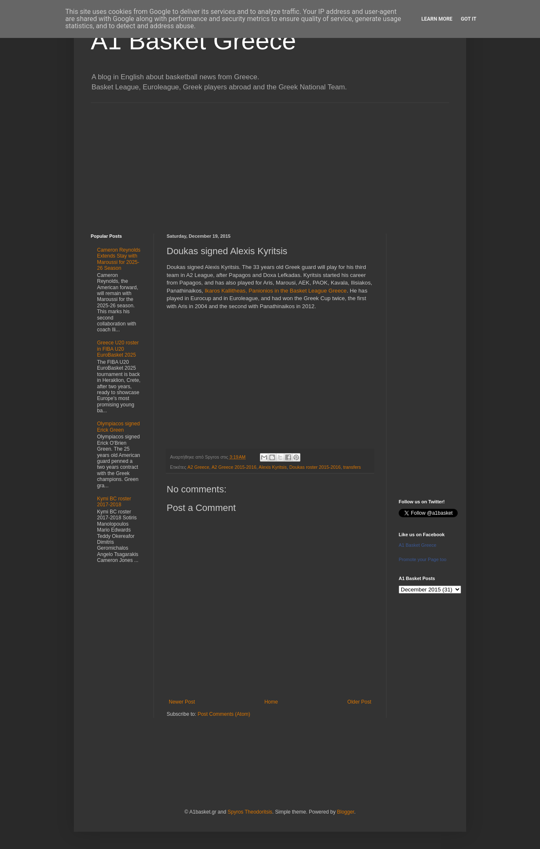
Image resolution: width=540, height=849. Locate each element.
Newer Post (182, 702)
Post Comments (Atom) (223, 714)
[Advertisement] (270, 162)
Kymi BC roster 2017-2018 (114, 502)
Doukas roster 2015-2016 (315, 467)
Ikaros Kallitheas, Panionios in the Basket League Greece (276, 290)
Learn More (437, 19)
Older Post (359, 702)
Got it (468, 19)
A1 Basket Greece (193, 41)
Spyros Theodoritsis (249, 812)
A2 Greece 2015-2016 (233, 467)
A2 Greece (198, 467)
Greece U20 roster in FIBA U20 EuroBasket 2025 (118, 349)
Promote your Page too (422, 559)
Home (271, 702)
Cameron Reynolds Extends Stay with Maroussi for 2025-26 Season (118, 259)
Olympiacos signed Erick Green (118, 427)
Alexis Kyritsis (273, 467)
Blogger (345, 812)
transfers (352, 467)
